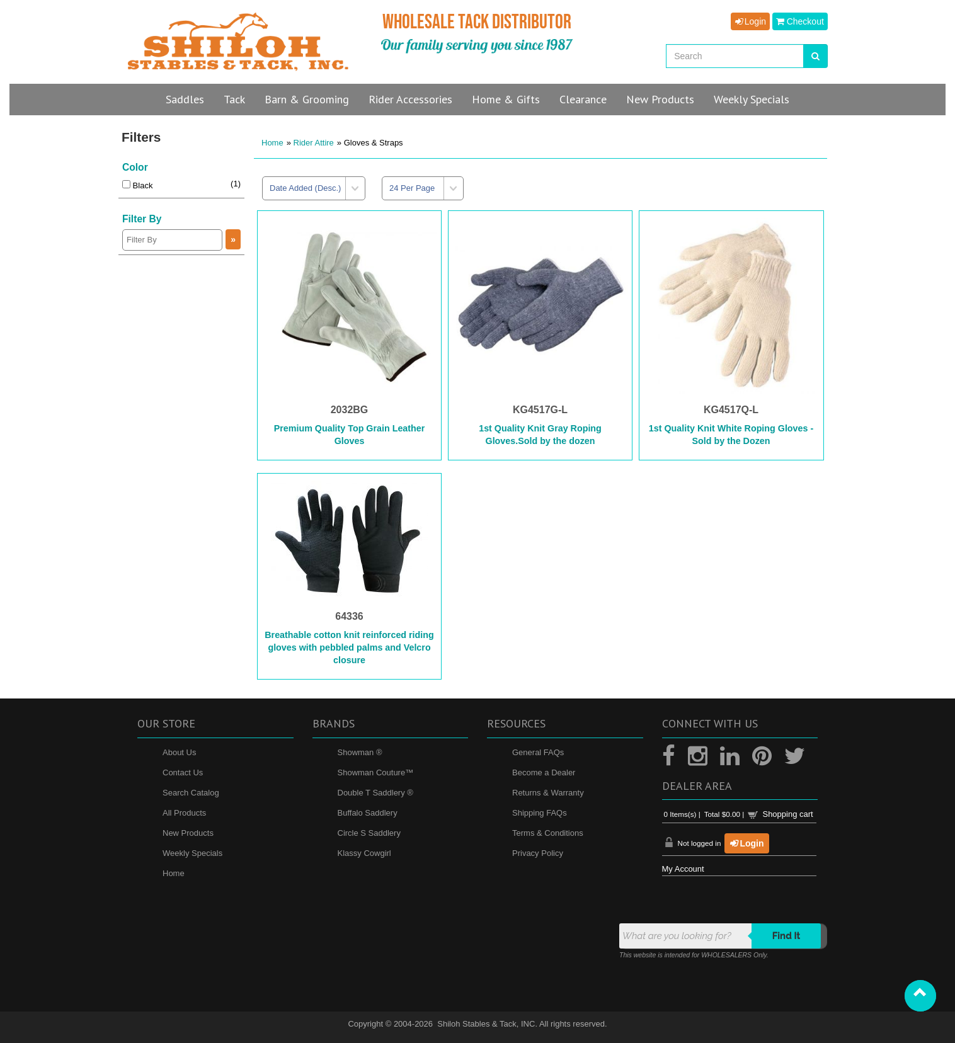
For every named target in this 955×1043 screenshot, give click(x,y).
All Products (184, 813)
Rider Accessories (410, 99)
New (660, 99)
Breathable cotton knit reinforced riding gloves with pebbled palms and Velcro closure (349, 647)
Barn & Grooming (307, 99)
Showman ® (360, 752)
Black (137, 185)
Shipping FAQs (539, 813)
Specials (751, 99)
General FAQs (538, 752)
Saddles (185, 99)
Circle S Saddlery (369, 833)
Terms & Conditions (547, 833)
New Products (188, 833)
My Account (683, 869)
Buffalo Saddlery (367, 813)
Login (750, 21)
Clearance (583, 99)
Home (272, 142)
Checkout (800, 21)
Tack (234, 99)
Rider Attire (314, 142)
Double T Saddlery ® (375, 792)
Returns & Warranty (548, 792)
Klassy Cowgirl (364, 853)
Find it (786, 936)
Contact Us (183, 772)
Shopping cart (787, 814)
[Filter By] (172, 240)
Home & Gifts (506, 99)
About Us (179, 752)
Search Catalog (191, 792)
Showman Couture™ (376, 772)
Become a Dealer (543, 772)
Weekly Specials (192, 853)
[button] (920, 996)
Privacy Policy (537, 853)
